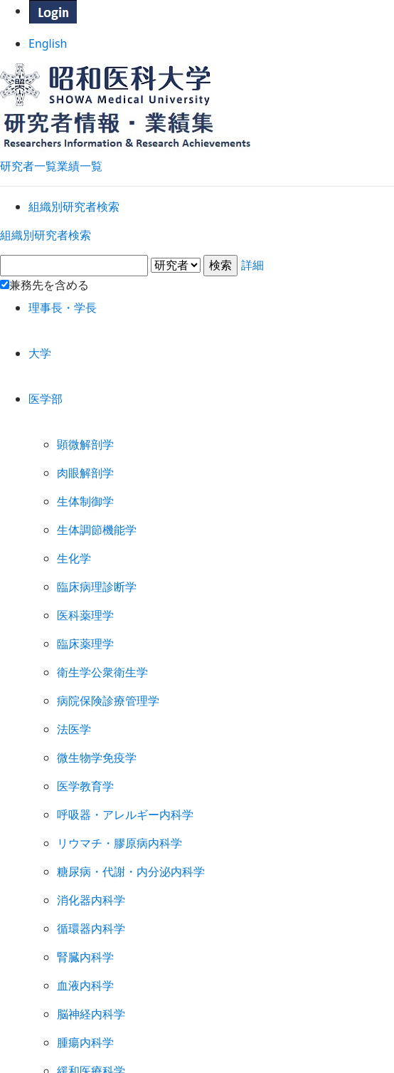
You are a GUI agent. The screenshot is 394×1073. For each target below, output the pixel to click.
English (197, 48)
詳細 (197, 305)
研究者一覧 (28, 158)
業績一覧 (79, 158)
